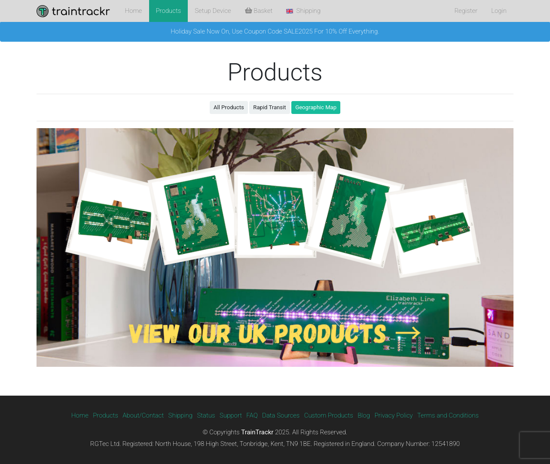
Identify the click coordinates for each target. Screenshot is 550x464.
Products (168, 11)
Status (206, 415)
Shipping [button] (303, 11)
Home (133, 11)
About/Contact (143, 415)
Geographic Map (315, 107)
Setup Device (213, 11)
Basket (259, 11)
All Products (229, 107)
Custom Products (328, 415)
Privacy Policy (393, 415)
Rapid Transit (269, 107)
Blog (364, 415)
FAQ (251, 415)
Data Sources (280, 415)
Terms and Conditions (448, 415)
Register (465, 11)
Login (499, 11)
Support (231, 415)
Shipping (180, 415)
